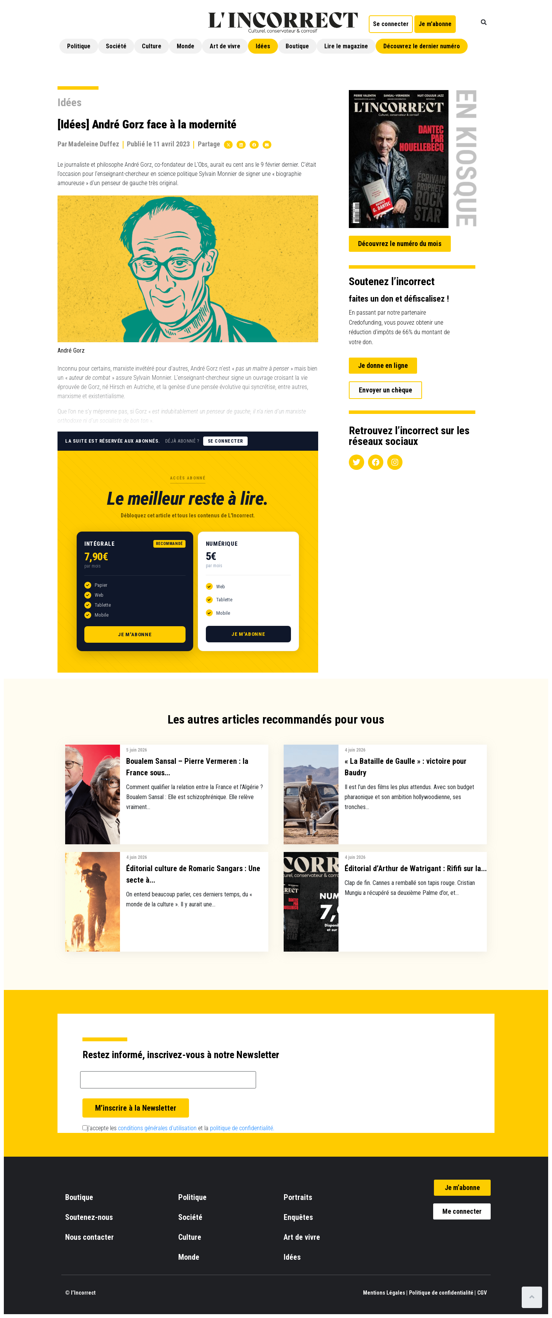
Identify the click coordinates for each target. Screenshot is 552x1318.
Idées (263, 46)
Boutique (297, 46)
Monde (185, 46)
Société (116, 46)
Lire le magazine (346, 46)
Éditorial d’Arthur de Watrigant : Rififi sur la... (416, 868)
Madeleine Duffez (93, 144)
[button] (483, 22)
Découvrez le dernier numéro (421, 46)
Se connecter (225, 441)
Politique (78, 46)
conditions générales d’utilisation (157, 1128)
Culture (151, 46)
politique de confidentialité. (242, 1128)
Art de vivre (225, 46)
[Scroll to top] (532, 1297)
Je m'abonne (135, 634)
